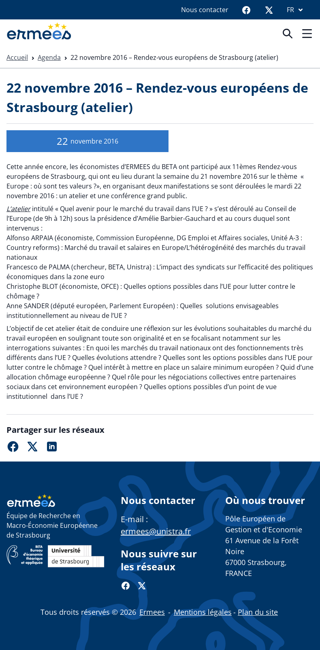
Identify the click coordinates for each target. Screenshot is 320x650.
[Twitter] (269, 9)
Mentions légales (203, 612)
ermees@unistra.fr (156, 531)
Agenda (49, 57)
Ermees (152, 612)
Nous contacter (204, 9)
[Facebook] (246, 9)
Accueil (17, 57)
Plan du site (258, 612)
